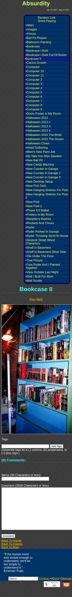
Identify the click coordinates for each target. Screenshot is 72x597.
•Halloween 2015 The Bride (44, 134)
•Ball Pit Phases (36, 38)
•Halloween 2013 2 (38, 122)
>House (31, 33)
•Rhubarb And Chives (40, 223)
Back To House (11, 549)
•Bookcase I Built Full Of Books (46, 54)
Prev (33, 299)
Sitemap (66, 587)
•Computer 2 (34, 79)
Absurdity (36, 3)
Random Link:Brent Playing (47, 19)
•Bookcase (33, 46)
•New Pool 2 (34, 206)
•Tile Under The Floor (40, 256)
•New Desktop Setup (39, 181)
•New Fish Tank (36, 185)
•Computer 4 (34, 88)
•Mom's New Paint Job (40, 151)
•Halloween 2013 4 (38, 130)
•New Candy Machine (40, 164)
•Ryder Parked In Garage (42, 231)
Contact (44, 587)
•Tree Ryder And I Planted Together (43, 266)
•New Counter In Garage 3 (43, 177)
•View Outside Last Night (42, 272)
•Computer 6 (34, 96)
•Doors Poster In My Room (43, 113)
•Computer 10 (35, 71)
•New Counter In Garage (42, 168)
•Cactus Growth (36, 62)
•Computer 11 (35, 75)
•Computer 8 (34, 105)
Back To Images (12, 552)
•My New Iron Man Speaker (44, 156)
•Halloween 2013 (37, 117)
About (55, 587)
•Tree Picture (34, 260)
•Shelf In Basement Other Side (46, 251)
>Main (30, 25)
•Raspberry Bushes (38, 218)
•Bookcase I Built (37, 50)
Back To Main (10, 556)
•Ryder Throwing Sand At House (47, 235)
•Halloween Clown (38, 143)
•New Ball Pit (34, 160)
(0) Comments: (13, 460)
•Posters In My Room (40, 214)
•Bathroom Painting (38, 42)
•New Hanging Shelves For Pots (47, 190)
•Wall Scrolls (34, 280)
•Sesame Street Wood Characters (40, 242)
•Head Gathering (37, 147)
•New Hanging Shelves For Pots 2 (47, 196)
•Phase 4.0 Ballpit (37, 210)
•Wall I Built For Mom (39, 276)
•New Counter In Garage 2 (43, 173)
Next (39, 299)
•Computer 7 (34, 100)
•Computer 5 (34, 92)
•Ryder (30, 227)
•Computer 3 (34, 83)
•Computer (33, 66)
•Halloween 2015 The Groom (45, 139)
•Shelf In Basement (38, 247)
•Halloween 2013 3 (38, 126)
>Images (31, 29)
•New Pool (32, 201)
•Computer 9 (34, 109)
